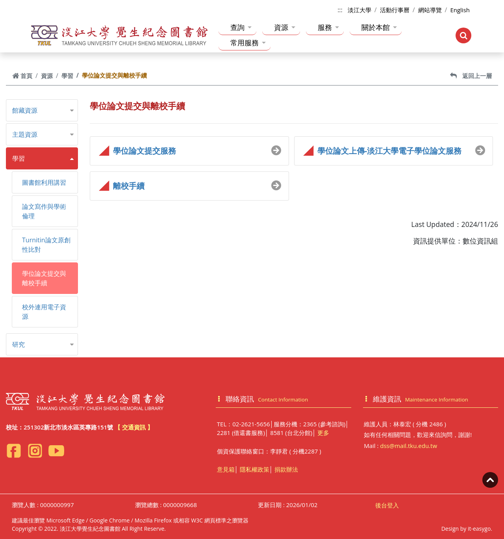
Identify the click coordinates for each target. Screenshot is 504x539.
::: (340, 10)
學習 (67, 76)
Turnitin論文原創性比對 (46, 245)
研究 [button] (18, 344)
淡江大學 (359, 10)
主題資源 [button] (24, 134)
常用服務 (248, 42)
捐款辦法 (286, 469)
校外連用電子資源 (44, 312)
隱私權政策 (254, 469)
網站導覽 (430, 10)
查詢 (241, 27)
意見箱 (226, 469)
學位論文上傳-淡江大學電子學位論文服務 (389, 150)
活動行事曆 (395, 10)
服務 (328, 27)
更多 (323, 433)
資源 (284, 27)
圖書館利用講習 (44, 182)
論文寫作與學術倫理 (44, 211)
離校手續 (129, 185)
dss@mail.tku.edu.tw (408, 446)
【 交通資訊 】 (134, 427)
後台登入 (387, 505)
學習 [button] (18, 158)
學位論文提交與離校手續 (44, 278)
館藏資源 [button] (24, 110)
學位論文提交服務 (144, 150)
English (460, 10)
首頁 (22, 76)
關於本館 (379, 27)
